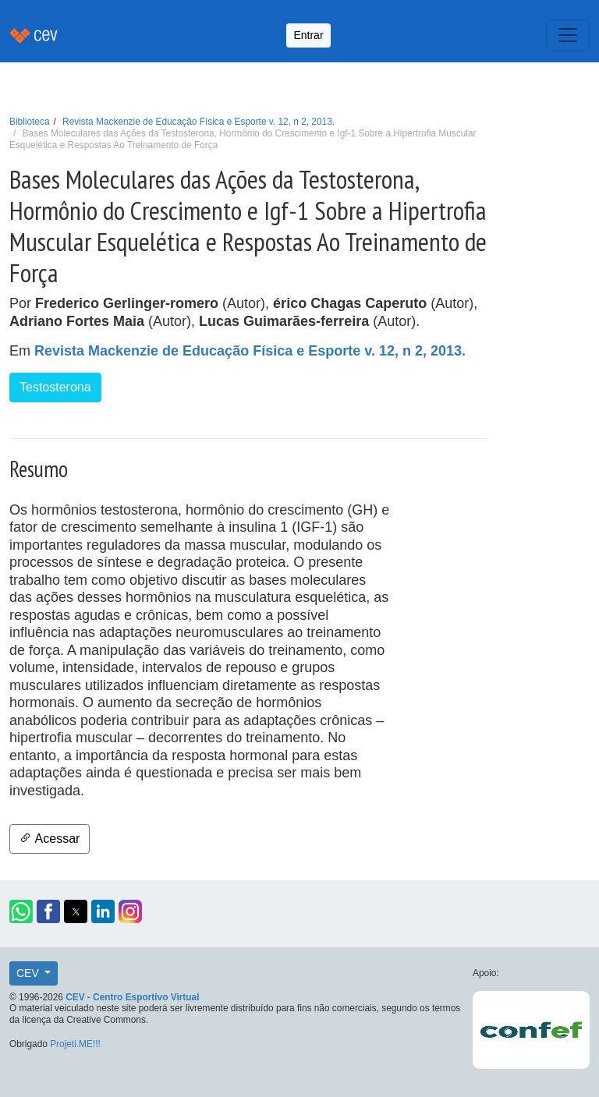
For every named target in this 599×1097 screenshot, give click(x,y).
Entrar (308, 35)
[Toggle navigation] (568, 35)
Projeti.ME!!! (75, 1044)
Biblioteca (29, 121)
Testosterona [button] (55, 387)
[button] (21, 911)
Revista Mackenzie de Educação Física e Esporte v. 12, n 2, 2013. (198, 121)
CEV (29, 973)
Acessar (49, 838)
